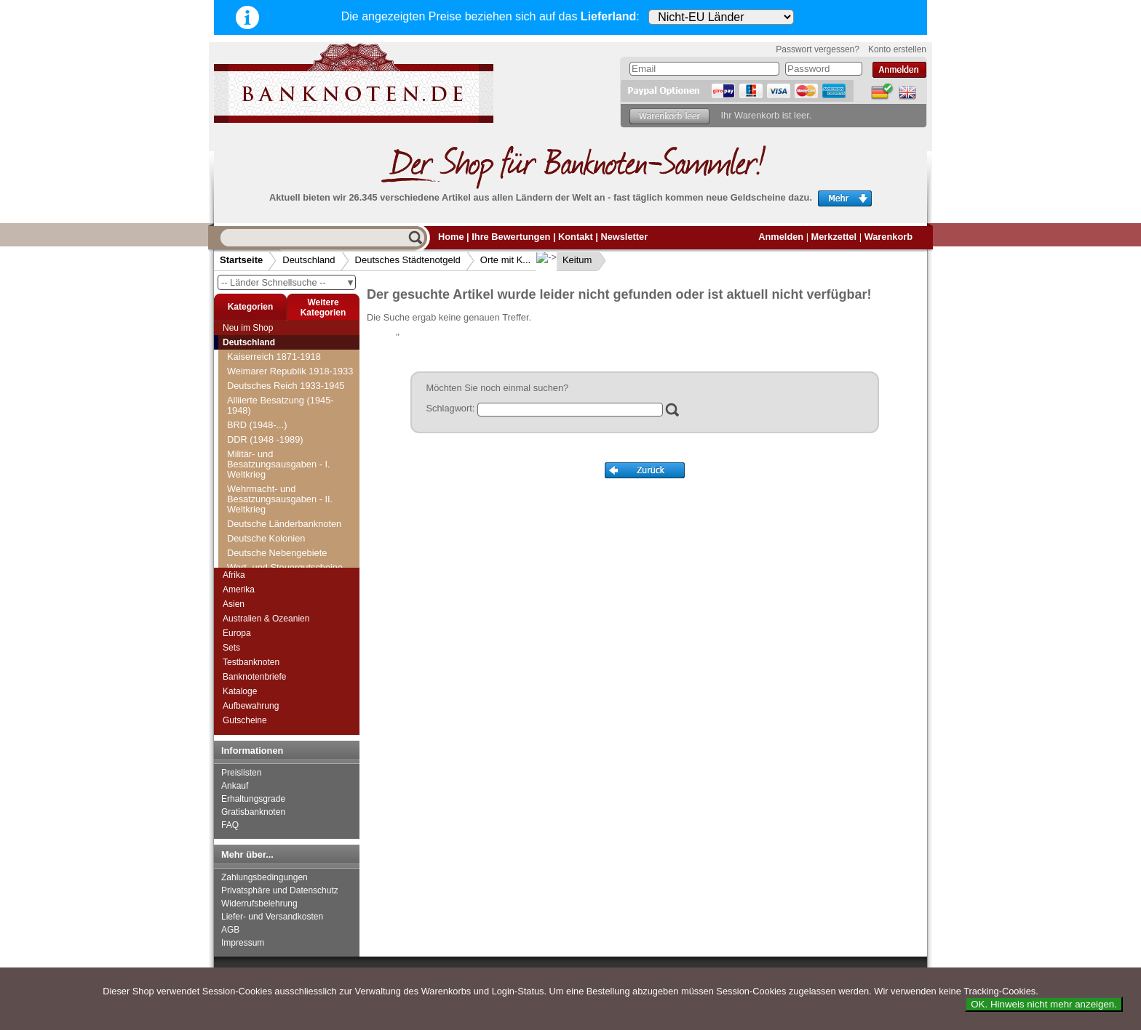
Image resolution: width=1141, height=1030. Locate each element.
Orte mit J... (255, 494)
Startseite (241, 259)
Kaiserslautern (265, 538)
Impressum (242, 943)
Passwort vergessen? (817, 49)
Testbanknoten (251, 662)
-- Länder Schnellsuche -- (288, 282)
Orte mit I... (254, 480)
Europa (237, 633)
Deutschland (308, 259)
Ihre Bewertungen (511, 236)
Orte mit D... (256, 407)
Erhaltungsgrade (253, 799)
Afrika (234, 575)
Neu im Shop (248, 328)
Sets (231, 648)
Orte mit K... (505, 259)
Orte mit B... (256, 378)
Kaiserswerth (263, 552)
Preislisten (241, 773)
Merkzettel (834, 236)
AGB (230, 930)
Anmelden (780, 236)
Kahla (248, 523)
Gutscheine (245, 720)
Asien (233, 604)
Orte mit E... (256, 422)
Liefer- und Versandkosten (272, 917)
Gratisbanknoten (253, 812)
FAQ (230, 825)
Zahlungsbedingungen (264, 877)
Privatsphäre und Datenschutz (279, 890)
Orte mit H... (256, 465)
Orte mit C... (256, 392)
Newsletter (624, 236)
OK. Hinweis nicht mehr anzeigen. (1044, 1004)
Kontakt (575, 236)
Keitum (565, 259)
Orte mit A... (256, 363)
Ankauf (234, 786)
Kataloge (240, 691)
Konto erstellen (897, 49)
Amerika (239, 589)
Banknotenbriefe (254, 677)
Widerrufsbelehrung (259, 903)
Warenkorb (888, 236)
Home (451, 236)
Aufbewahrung (251, 706)
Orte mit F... (255, 436)
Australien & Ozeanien (266, 618)
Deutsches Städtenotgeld (408, 259)
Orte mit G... (256, 451)
